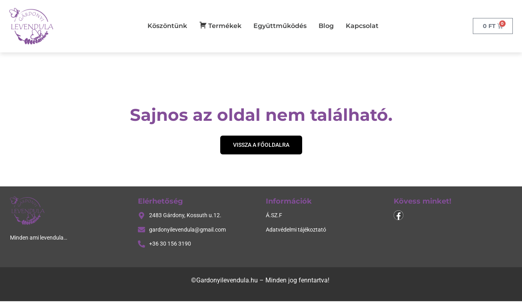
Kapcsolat (362, 26)
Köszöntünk (167, 26)
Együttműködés (280, 26)
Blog (326, 26)
